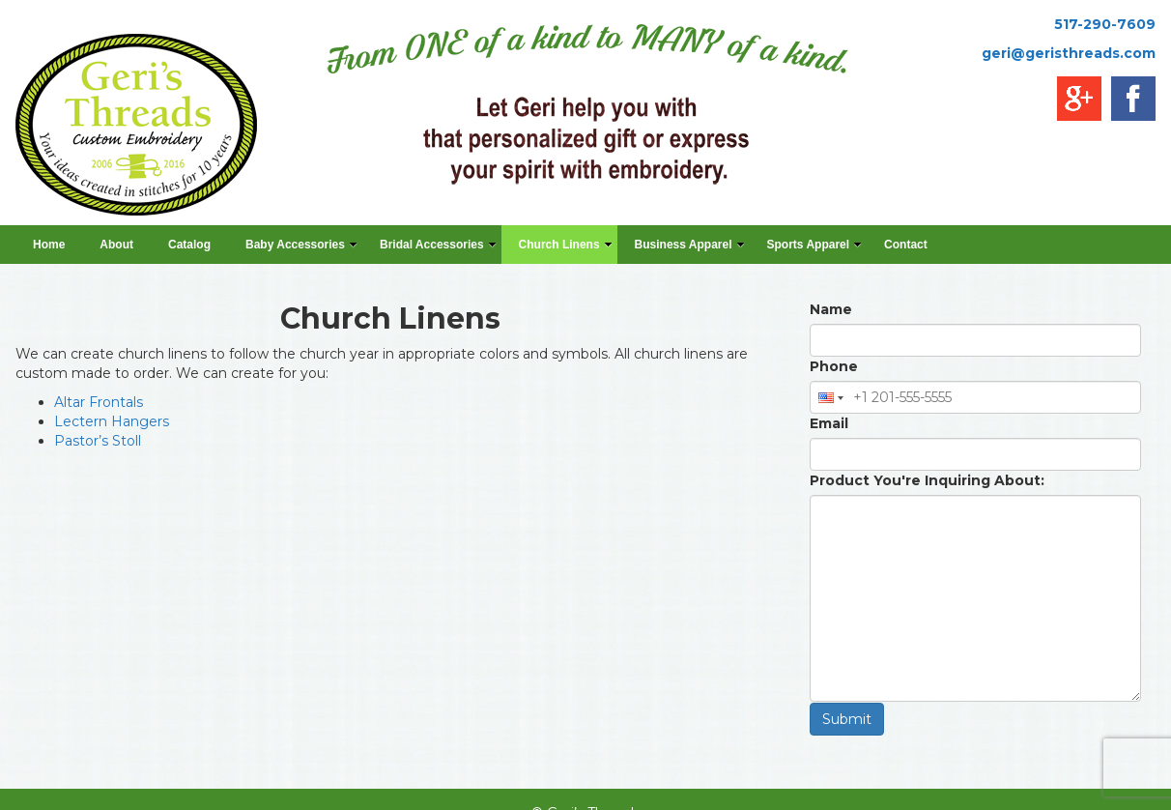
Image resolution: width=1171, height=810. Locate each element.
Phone (834, 366)
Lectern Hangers (111, 421)
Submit (846, 719)
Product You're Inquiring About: (927, 480)
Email (829, 423)
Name (831, 309)
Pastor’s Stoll (97, 440)
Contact (906, 244)
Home (49, 244)
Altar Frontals (98, 402)
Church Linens (566, 244)
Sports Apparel (815, 244)
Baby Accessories (301, 244)
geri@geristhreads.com (1069, 53)
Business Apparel (690, 244)
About (116, 244)
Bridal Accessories (438, 244)
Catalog (189, 244)
